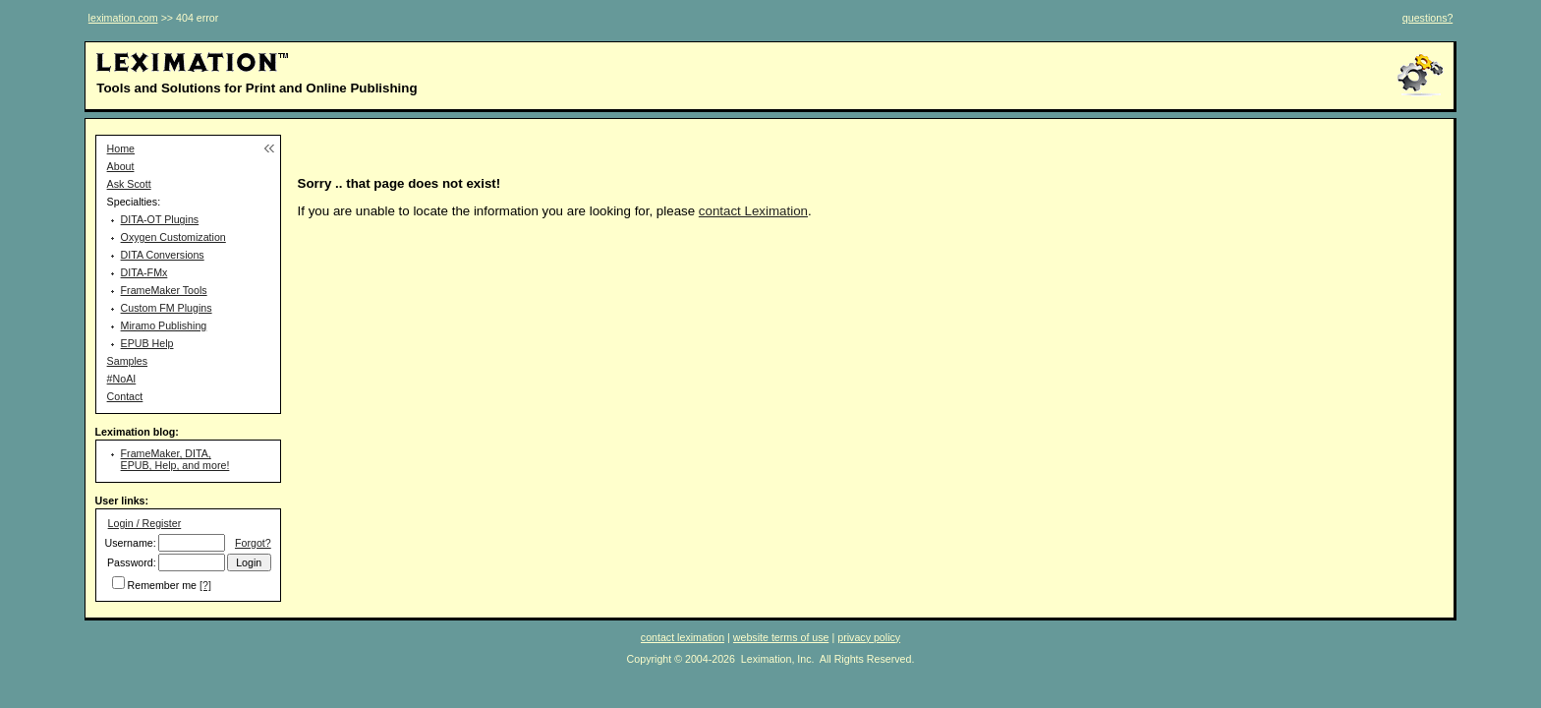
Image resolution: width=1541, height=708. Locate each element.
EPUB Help (147, 343)
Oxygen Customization (173, 237)
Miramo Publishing (164, 325)
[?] (205, 585)
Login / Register (145, 523)
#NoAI (122, 378)
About (121, 166)
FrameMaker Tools (164, 290)
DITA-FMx (144, 272)
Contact (125, 396)
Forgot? (253, 543)
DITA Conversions (162, 255)
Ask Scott (129, 184)
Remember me (162, 585)
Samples (127, 361)
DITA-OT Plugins (160, 219)
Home (121, 148)
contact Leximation (753, 211)
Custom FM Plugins (166, 308)
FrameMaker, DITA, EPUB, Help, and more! (175, 459)
